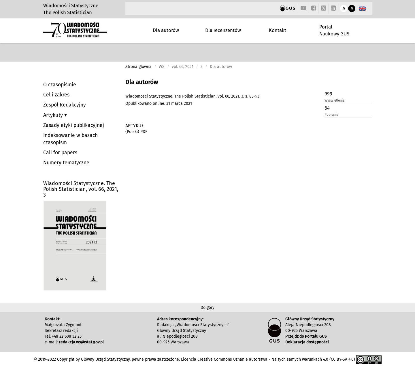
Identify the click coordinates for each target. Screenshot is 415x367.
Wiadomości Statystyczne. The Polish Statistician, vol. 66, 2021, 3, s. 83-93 (192, 96)
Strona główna (138, 66)
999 (328, 94)
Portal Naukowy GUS (334, 30)
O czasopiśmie (59, 85)
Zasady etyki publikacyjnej (73, 125)
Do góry (207, 307)
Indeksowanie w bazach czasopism (70, 139)
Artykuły (53, 115)
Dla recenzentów (223, 30)
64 (327, 108)
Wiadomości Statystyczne (70, 5)
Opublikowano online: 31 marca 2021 (158, 103)
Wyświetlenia (334, 100)
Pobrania (331, 115)
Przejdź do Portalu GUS (306, 336)
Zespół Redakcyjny (64, 105)
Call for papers (60, 153)
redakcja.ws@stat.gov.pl (81, 342)
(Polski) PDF (136, 131)
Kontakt (277, 30)
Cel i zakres (56, 95)
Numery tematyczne (66, 163)
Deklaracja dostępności (307, 342)
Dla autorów (166, 30)
